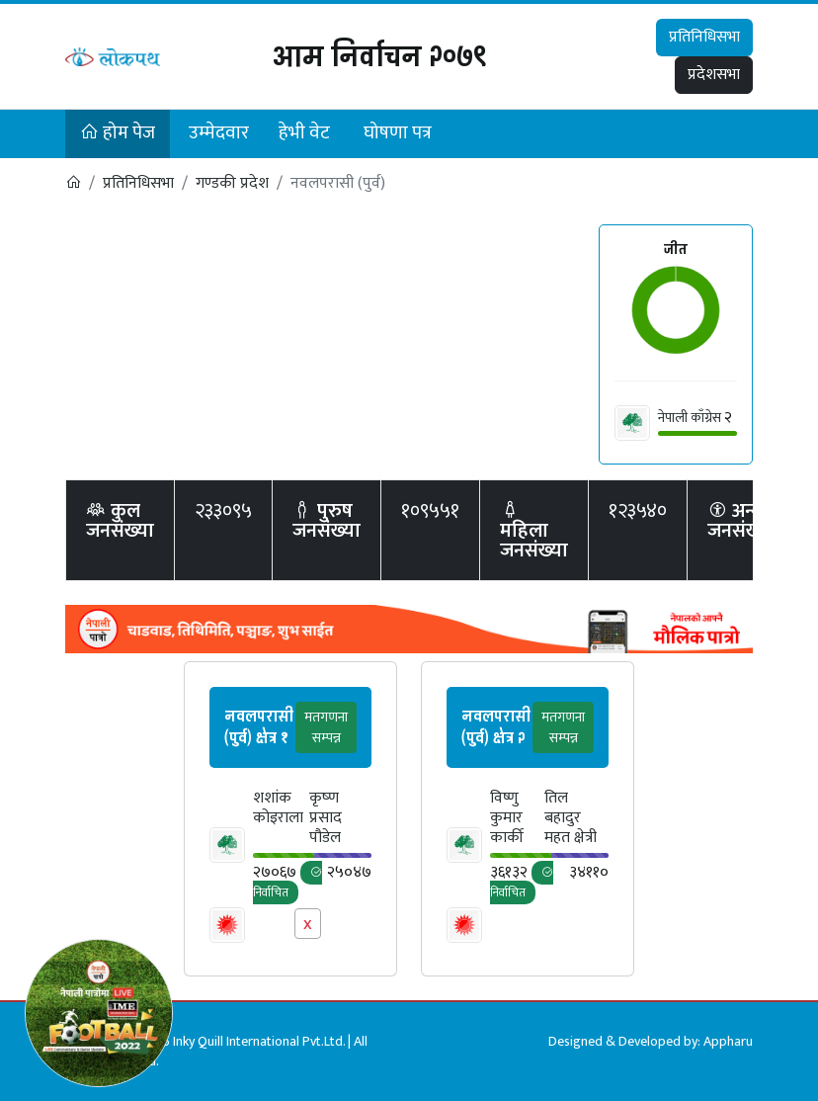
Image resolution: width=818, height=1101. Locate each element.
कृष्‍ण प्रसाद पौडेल (325, 818)
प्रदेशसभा (714, 74)
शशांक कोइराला (278, 810)
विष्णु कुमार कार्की (507, 818)
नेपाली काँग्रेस (689, 417)
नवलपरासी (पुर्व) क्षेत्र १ (258, 727)
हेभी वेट (304, 133)
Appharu (728, 1041)
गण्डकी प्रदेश (232, 183)
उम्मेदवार (219, 133)
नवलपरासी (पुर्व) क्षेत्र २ (496, 727)
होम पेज (117, 133)
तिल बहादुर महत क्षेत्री (570, 818)
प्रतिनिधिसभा (704, 37)
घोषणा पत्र (398, 133)
